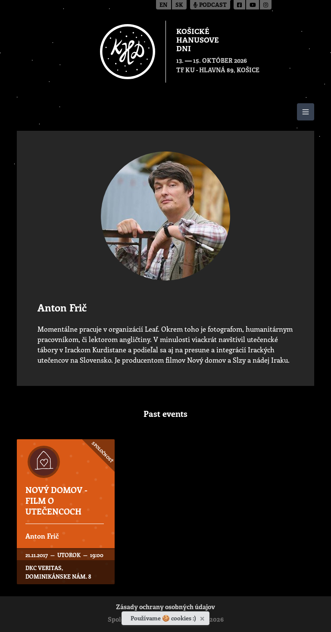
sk (179, 5)
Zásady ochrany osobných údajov (165, 607)
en (163, 5)
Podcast (210, 5)
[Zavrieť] (203, 617)
